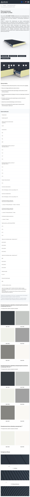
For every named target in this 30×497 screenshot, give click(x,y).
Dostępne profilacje (5, 58)
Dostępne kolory (22, 55)
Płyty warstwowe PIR (11, 5)
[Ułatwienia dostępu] (28, 495)
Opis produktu (4, 55)
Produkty (4, 5)
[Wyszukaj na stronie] (23, 1)
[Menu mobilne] (28, 2)
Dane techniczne (13, 55)
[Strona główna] (4, 1)
